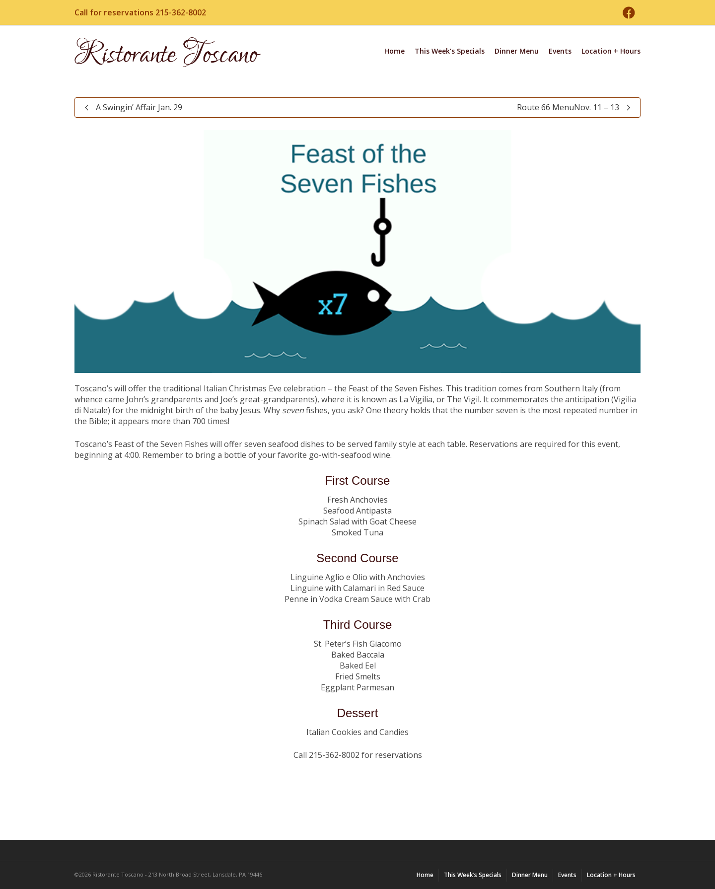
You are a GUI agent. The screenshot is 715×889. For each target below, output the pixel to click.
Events (560, 51)
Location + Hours (611, 51)
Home (394, 51)
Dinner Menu (517, 51)
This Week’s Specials (450, 51)
